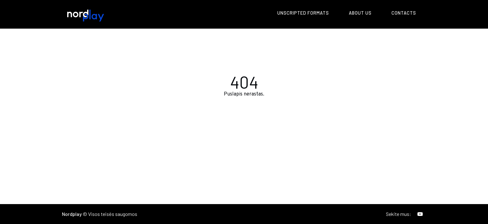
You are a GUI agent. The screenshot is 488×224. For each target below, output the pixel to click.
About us (360, 13)
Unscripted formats (303, 13)
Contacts (404, 13)
